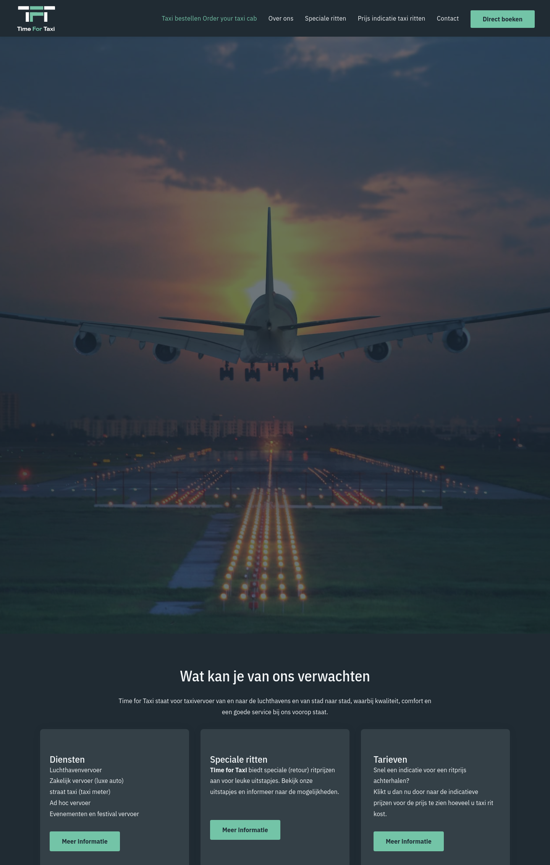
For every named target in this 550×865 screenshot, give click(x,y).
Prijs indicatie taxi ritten (391, 18)
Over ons (281, 18)
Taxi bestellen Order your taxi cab (209, 18)
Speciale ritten (325, 18)
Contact (448, 18)
